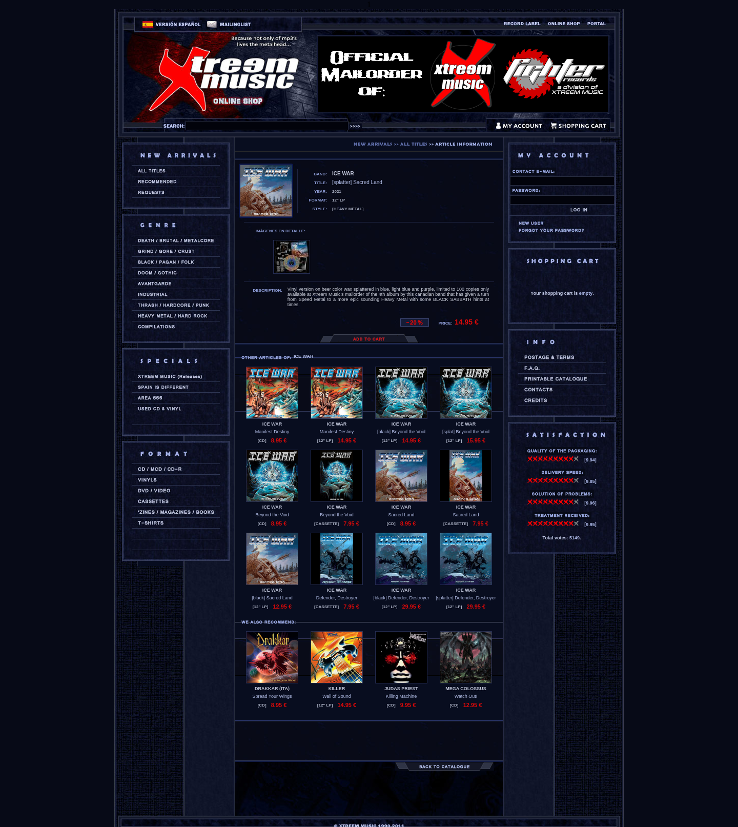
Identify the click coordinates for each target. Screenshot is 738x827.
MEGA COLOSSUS (465, 688)
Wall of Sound (336, 696)
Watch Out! (466, 696)
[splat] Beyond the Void (465, 431)
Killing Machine (401, 696)
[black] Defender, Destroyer (401, 597)
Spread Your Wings (272, 696)
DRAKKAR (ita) (272, 688)
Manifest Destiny (272, 431)
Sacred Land (401, 514)
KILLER (337, 688)
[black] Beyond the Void (401, 431)
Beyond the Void (272, 514)
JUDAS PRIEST (401, 688)
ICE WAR (272, 424)
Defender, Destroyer (337, 597)
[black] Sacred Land (272, 597)
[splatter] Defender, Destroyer (466, 597)
